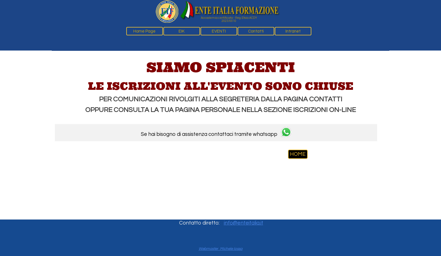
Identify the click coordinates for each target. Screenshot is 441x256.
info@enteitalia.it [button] (243, 223)
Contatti (256, 31)
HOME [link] (298, 154)
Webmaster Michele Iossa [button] (220, 249)
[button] (286, 132)
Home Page (144, 31)
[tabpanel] (220, 86)
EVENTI (219, 31)
